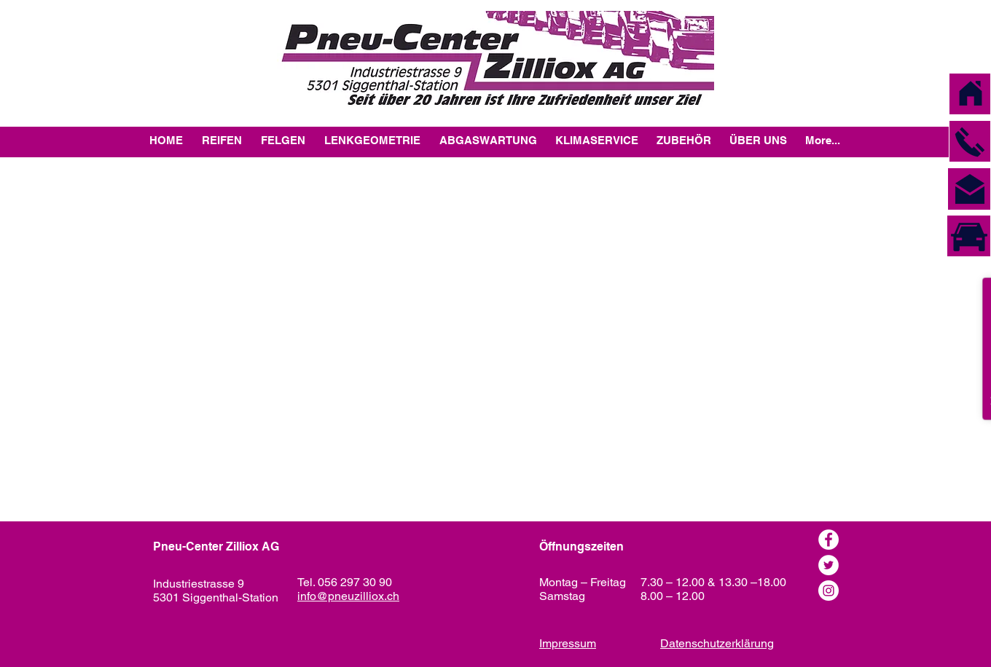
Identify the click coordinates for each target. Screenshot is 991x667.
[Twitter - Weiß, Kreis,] (828, 565)
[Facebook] (828, 539)
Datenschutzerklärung (717, 643)
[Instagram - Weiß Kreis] (828, 590)
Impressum (567, 643)
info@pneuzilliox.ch (348, 596)
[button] (969, 142)
